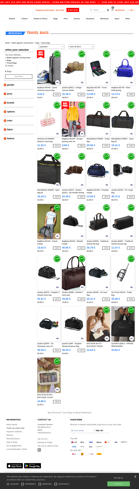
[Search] (97, 10)
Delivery (9, 431)
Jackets (77, 19)
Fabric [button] (10, 125)
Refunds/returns (13, 434)
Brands (12, 19)
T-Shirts (24, 19)
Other (127, 19)
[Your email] (82, 426)
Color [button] (9, 117)
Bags (55, 19)
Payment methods (14, 427)
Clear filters (18, 73)
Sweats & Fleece (41, 19)
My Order (60, 10)
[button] (108, 10)
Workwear (104, 19)
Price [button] (9, 90)
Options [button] (11, 108)
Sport (117, 19)
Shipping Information (45, 10)
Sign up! (99, 426)
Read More (41, 480)
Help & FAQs (11, 438)
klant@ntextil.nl (44, 423)
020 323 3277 (43, 435)
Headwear (90, 19)
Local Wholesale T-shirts (16, 445)
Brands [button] (10, 99)
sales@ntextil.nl (44, 429)
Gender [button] (10, 81)
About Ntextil (11, 420)
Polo (65, 19)
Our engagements (14, 442)
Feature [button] (10, 134)
